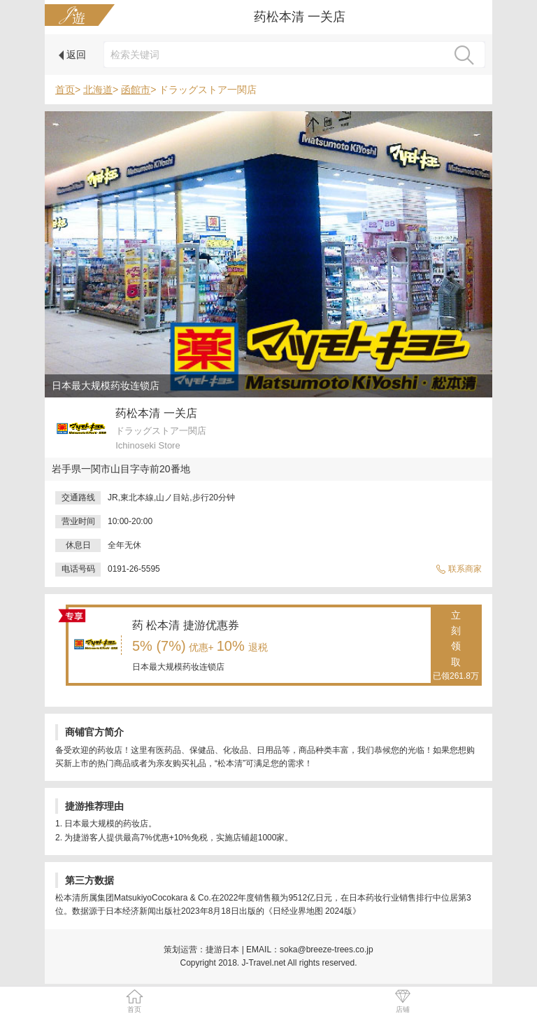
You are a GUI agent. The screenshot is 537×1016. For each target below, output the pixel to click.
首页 (65, 89)
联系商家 (459, 569)
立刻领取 (456, 646)
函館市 (135, 89)
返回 (72, 54)
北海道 (98, 89)
